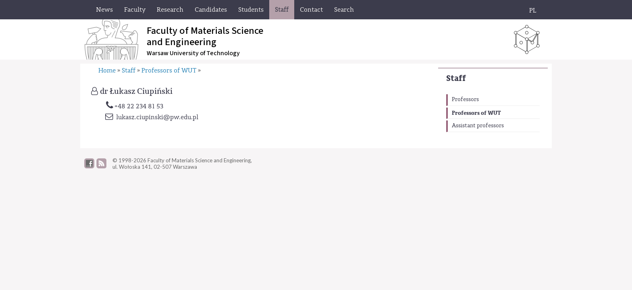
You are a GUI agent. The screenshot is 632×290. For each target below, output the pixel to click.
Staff (456, 78)
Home (107, 70)
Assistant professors (478, 125)
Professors (465, 99)
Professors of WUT (476, 113)
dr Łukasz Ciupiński (136, 91)
